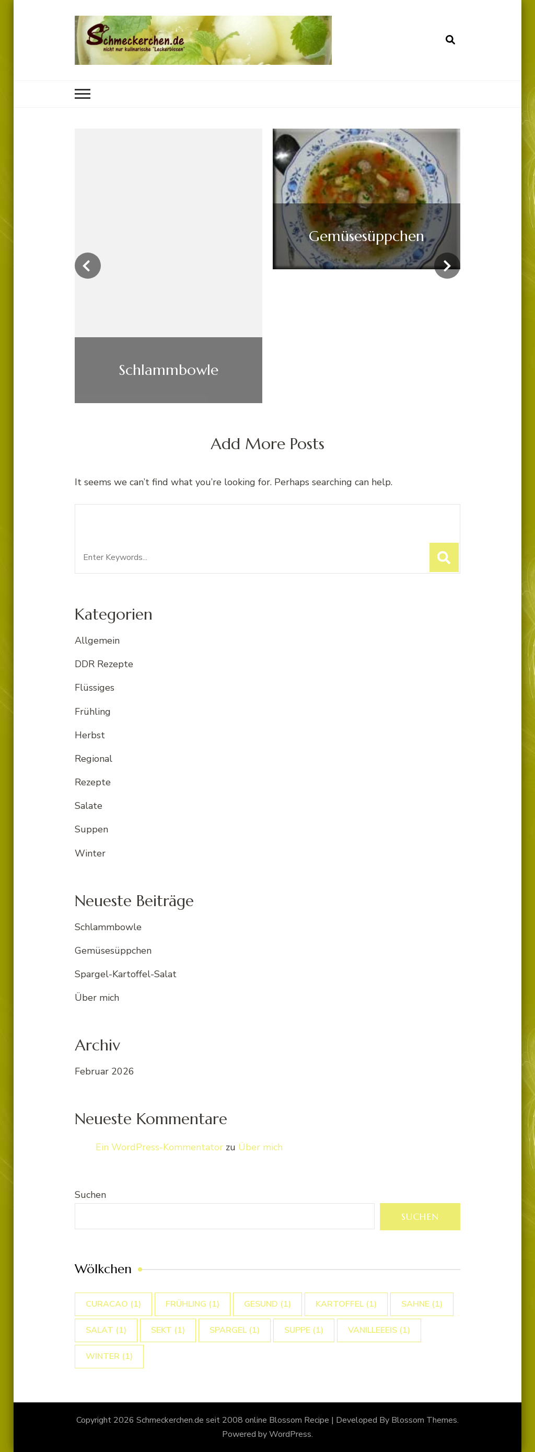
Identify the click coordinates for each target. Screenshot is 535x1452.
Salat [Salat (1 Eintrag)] (106, 1330)
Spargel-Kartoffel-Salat (126, 974)
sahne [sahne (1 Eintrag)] (422, 1304)
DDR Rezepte (104, 664)
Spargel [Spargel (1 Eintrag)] (235, 1330)
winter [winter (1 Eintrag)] (109, 1356)
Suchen (90, 1194)
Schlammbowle (108, 927)
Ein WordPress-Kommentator (159, 1147)
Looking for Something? (158, 518)
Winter (90, 853)
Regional (93, 758)
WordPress (290, 1434)
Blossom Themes (424, 1420)
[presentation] (88, 266)
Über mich (97, 997)
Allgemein (97, 640)
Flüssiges (94, 687)
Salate (88, 805)
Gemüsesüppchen (113, 950)
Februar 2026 (104, 1071)
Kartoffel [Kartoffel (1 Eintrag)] (346, 1304)
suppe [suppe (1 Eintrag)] (303, 1330)
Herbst (90, 735)
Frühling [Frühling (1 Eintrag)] (192, 1304)
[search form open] (450, 40)
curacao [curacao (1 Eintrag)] (113, 1304)
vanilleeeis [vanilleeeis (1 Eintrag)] (379, 1330)
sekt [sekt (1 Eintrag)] (168, 1330)
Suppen (91, 829)
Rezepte (93, 782)
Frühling (93, 711)
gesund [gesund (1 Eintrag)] (267, 1304)
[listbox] (267, 266)
